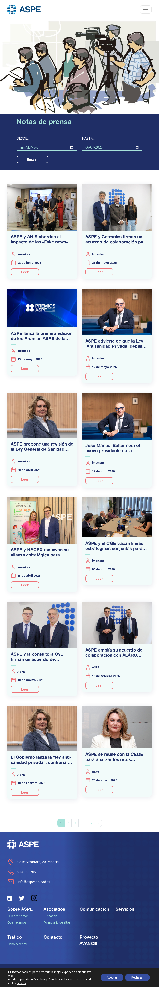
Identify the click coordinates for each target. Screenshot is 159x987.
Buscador (50, 916)
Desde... (23, 138)
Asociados (54, 909)
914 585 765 (21, 871)
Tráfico (14, 937)
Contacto (53, 937)
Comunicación (94, 909)
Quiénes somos (18, 916)
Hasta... (88, 138)
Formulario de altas (56, 922)
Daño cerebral (17, 944)
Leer (25, 272)
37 (90, 823)
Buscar (32, 159)
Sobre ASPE (20, 909)
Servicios (125, 909)
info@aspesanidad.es (28, 881)
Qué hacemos (16, 922)
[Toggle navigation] (146, 9)
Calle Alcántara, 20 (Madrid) (33, 862)
